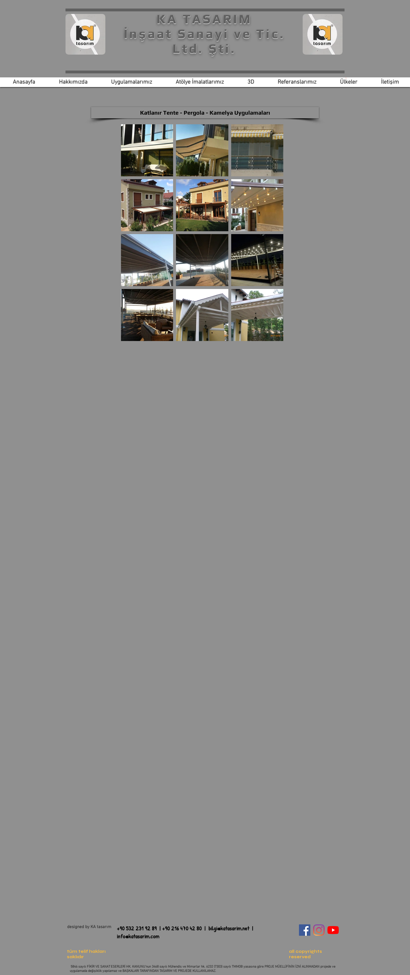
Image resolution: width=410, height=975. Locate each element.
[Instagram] (319, 930)
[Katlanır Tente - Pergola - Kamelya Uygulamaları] (205, 112)
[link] (346, 78)
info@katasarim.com (138, 936)
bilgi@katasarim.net (228, 928)
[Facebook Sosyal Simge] (304, 930)
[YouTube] (333, 930)
